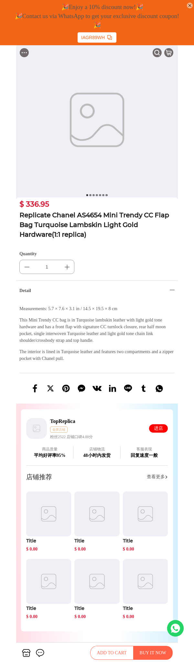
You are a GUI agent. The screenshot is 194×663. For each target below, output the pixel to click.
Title (31, 541)
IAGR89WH (96, 37)
